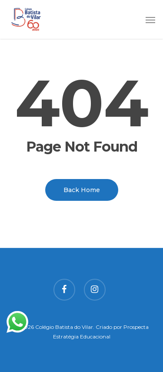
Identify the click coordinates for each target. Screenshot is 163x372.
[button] (150, 19)
